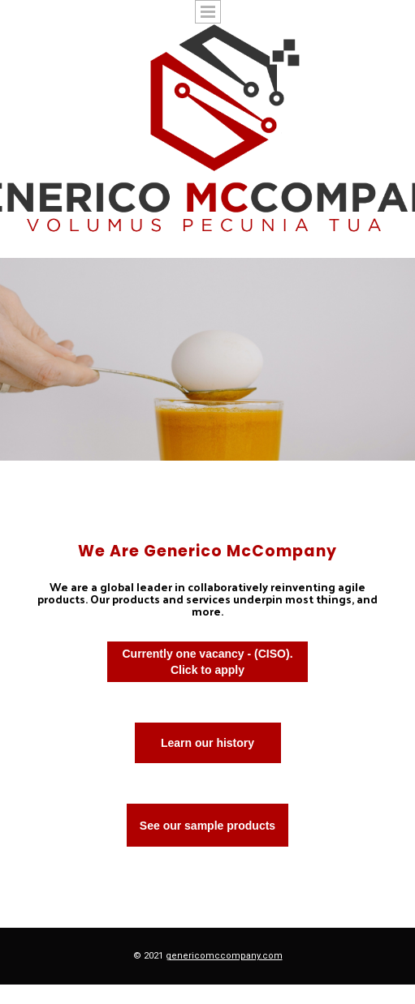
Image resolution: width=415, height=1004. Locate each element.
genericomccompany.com (224, 955)
